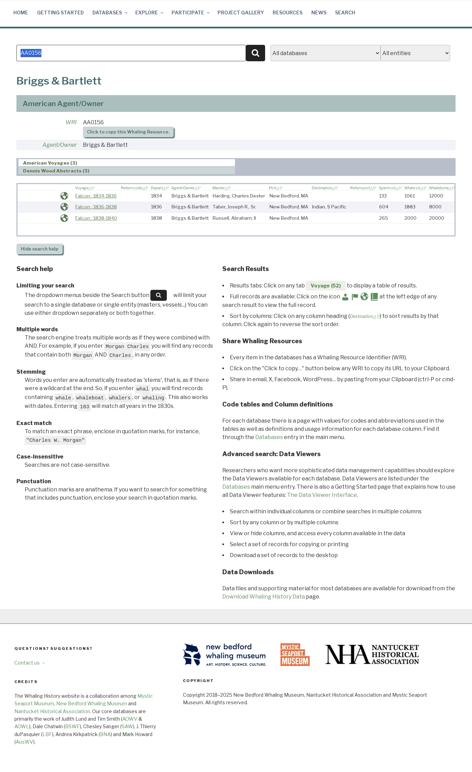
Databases (110, 12)
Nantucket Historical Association (52, 711)
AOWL (21, 726)
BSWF (72, 726)
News (318, 12)
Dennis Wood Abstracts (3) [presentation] (56, 170)
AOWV (129, 719)
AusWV (24, 742)
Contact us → (30, 663)
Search (345, 12)
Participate (191, 12)
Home (20, 12)
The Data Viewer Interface (322, 495)
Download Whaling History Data (263, 596)
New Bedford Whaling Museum (91, 703)
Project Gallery (241, 12)
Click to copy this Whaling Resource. (128, 131)
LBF (47, 734)
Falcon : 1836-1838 (96, 206)
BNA (105, 734)
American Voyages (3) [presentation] (50, 163)
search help (39, 249)
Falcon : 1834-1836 (96, 195)
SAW (127, 726)
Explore (149, 12)
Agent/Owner (59, 145)
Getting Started (60, 12)
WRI (71, 122)
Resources (287, 12)
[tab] (126, 162)
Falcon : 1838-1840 (96, 218)
